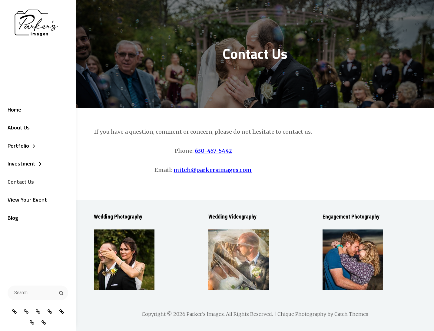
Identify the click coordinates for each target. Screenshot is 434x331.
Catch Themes (351, 314)
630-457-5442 (213, 150)
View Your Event (27, 200)
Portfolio (18, 146)
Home (14, 109)
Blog (13, 218)
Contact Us (21, 182)
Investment (21, 163)
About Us (19, 127)
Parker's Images (205, 314)
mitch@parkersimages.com (213, 169)
